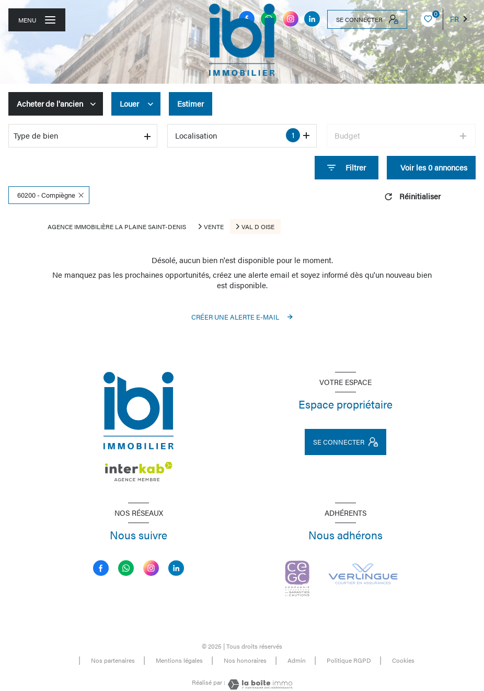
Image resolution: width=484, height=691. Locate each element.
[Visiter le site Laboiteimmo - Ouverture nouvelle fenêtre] (258, 684)
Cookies (403, 660)
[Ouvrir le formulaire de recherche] (346, 167)
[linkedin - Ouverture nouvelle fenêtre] (312, 18)
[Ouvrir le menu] (36, 19)
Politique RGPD (349, 660)
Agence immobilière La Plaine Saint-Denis (117, 226)
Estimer (190, 103)
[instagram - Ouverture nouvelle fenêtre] (290, 18)
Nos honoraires (245, 660)
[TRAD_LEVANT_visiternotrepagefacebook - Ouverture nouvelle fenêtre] (101, 568)
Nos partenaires (113, 660)
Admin (296, 660)
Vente (214, 226)
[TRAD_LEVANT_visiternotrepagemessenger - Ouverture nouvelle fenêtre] (126, 568)
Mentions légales (179, 660)
